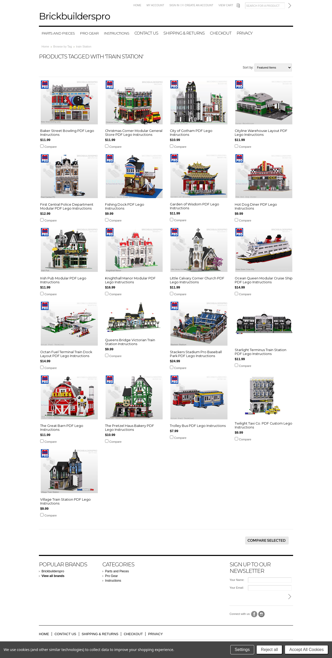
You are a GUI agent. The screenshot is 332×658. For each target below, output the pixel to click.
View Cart (225, 5)
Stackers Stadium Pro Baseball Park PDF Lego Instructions (196, 354)
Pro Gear (89, 33)
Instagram (261, 614)
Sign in (174, 5)
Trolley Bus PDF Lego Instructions (198, 426)
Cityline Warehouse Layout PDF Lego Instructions (261, 133)
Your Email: (237, 587)
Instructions (116, 33)
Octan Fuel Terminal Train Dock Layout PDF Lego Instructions (66, 354)
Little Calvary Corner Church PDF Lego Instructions (197, 280)
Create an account (199, 5)
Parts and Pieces (58, 33)
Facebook (254, 614)
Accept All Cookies (306, 649)
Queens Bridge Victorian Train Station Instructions (130, 342)
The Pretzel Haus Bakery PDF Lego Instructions (129, 428)
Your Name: (237, 579)
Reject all (269, 649)
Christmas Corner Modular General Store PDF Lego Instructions (133, 133)
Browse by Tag (62, 46)
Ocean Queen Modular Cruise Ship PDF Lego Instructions (264, 280)
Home (137, 5)
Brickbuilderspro (53, 571)
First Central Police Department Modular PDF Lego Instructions (66, 206)
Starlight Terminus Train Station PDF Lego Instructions (260, 352)
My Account (155, 5)
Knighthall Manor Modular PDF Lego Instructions (130, 280)
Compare (50, 146)
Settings (242, 649)
